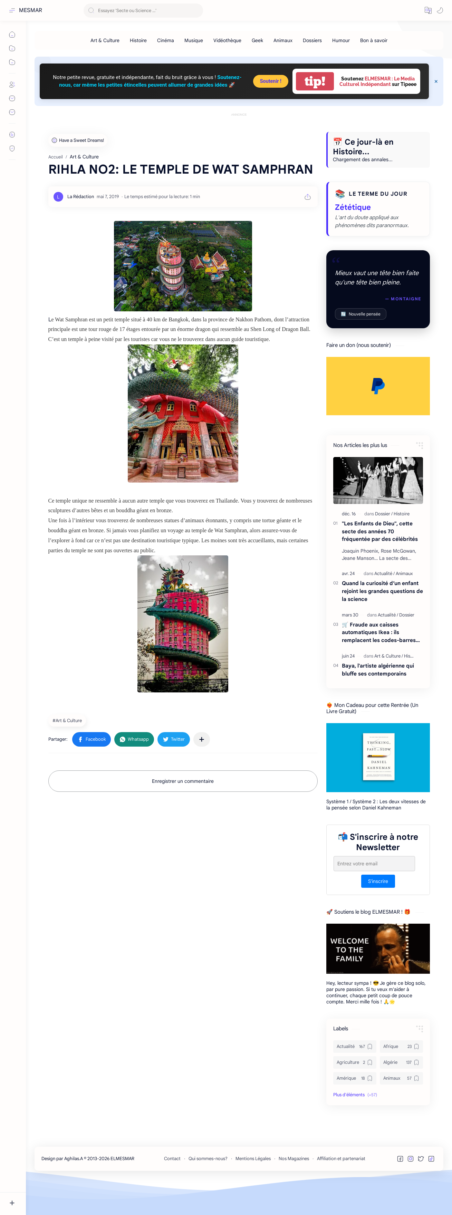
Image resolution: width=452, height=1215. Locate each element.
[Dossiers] (312, 40)
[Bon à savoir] (373, 40)
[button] (428, 10)
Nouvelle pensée (361, 345)
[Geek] (257, 40)
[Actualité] (384, 604)
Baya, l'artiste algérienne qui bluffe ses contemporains (378, 700)
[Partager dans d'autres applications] (201, 770)
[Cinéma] (165, 40)
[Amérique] (354, 1109)
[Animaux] (282, 40)
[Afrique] (401, 1077)
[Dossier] (384, 544)
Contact (172, 1190)
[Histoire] (138, 40)
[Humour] (341, 40)
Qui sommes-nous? (208, 1190)
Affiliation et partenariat (341, 1190)
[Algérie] (401, 1093)
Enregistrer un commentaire (183, 812)
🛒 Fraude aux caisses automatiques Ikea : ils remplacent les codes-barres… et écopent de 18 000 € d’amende (381, 663)
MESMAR (30, 10)
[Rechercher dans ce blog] (143, 10)
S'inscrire (378, 912)
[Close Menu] (436, 81)
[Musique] (193, 40)
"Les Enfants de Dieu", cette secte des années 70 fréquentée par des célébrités (380, 562)
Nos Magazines (294, 1190)
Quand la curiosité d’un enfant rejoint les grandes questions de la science (382, 622)
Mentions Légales (253, 1190)
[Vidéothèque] (227, 40)
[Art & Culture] (104, 40)
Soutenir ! (270, 81)
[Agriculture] (354, 1093)
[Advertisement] (239, 133)
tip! (315, 81)
